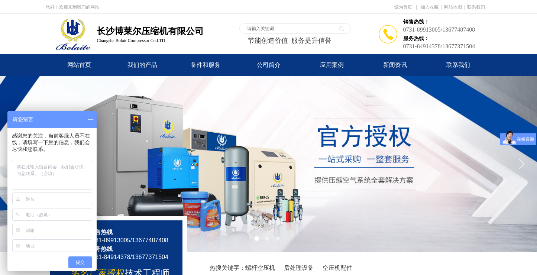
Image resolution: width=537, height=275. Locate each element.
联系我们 (458, 65)
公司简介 (269, 65)
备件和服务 (205, 65)
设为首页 (403, 7)
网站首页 (79, 65)
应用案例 (332, 65)
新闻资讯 (395, 65)
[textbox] (290, 28)
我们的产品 (142, 65)
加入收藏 (430, 7)
